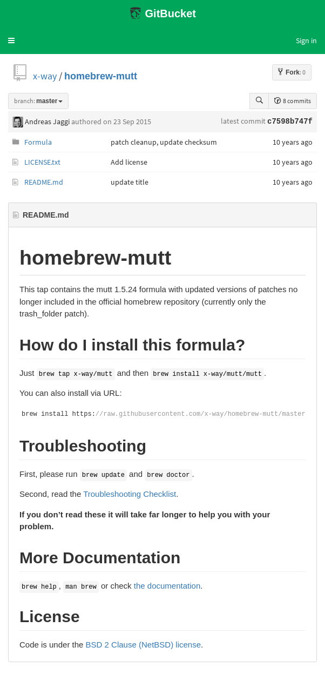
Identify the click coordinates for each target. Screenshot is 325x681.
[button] (11, 40)
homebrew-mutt (100, 76)
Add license (129, 162)
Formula (38, 142)
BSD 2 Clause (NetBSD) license (143, 644)
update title (129, 182)
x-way (45, 76)
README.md (43, 182)
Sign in (306, 40)
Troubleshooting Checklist (129, 493)
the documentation (167, 585)
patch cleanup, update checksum (164, 142)
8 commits (292, 101)
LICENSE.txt (42, 162)
